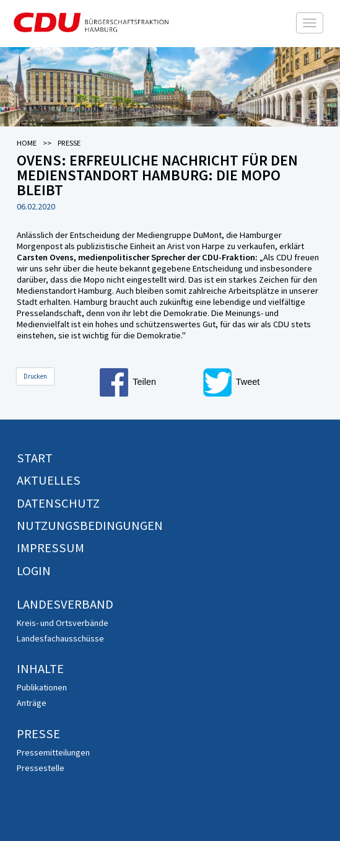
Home (27, 143)
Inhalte (40, 669)
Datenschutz (58, 503)
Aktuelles (49, 480)
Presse (38, 734)
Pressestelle (40, 767)
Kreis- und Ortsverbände (62, 622)
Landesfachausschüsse (60, 638)
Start (35, 458)
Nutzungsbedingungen (90, 525)
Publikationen (42, 687)
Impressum (50, 548)
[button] (149, 382)
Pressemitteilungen (53, 752)
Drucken (35, 376)
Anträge (31, 702)
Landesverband (65, 604)
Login (34, 571)
